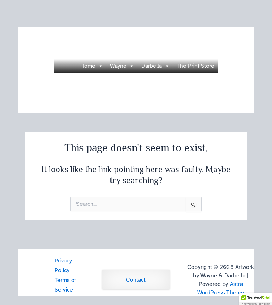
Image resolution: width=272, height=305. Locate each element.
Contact (136, 279)
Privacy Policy (63, 265)
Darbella (155, 66)
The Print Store (195, 65)
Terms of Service (65, 285)
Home (91, 66)
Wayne (122, 66)
